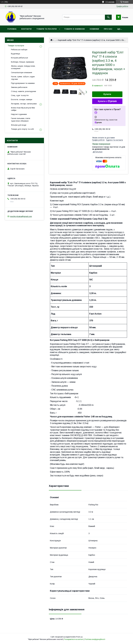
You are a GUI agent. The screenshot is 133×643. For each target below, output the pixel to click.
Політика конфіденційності (95, 639)
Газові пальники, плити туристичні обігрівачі (20, 119)
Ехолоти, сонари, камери (21, 99)
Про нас (108, 29)
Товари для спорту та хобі (22, 129)
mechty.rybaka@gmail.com (21, 216)
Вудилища (15, 54)
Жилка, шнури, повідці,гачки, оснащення (23, 67)
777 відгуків (109, 2)
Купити (107, 94)
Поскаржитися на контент (73, 639)
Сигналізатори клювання (21, 72)
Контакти (26, 29)
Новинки (94, 29)
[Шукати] (108, 17)
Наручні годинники (19, 114)
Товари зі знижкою (74, 29)
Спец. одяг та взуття (19, 95)
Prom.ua (79, 637)
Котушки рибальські (19, 58)
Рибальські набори (19, 50)
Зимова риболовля (19, 87)
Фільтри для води (18, 125)
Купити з (107, 101)
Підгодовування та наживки (23, 83)
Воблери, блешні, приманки (22, 62)
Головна (11, 29)
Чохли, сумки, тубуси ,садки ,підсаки (23, 78)
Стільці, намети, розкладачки (23, 91)
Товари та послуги (46, 29)
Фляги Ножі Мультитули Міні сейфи (23, 109)
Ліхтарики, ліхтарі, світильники (24, 104)
